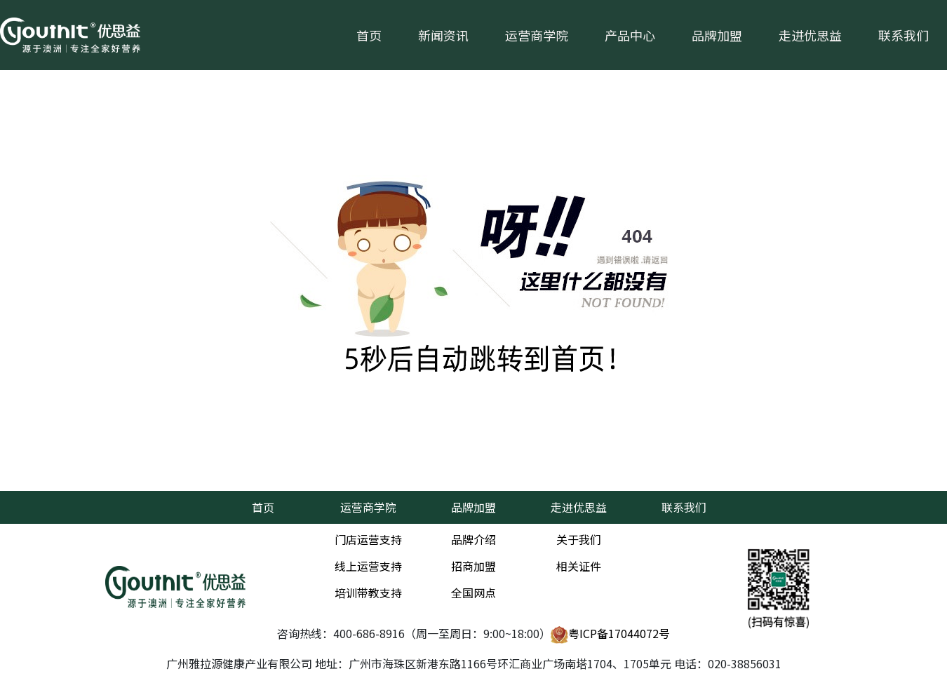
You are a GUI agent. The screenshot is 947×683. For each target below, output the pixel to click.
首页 (369, 35)
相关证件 (578, 565)
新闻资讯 (443, 35)
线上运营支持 (368, 565)
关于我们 (578, 539)
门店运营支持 (368, 539)
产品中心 (630, 35)
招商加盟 (473, 565)
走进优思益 (810, 35)
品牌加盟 (717, 35)
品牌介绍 (473, 539)
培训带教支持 (368, 592)
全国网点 (473, 592)
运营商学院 (536, 35)
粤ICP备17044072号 (610, 634)
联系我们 (903, 35)
